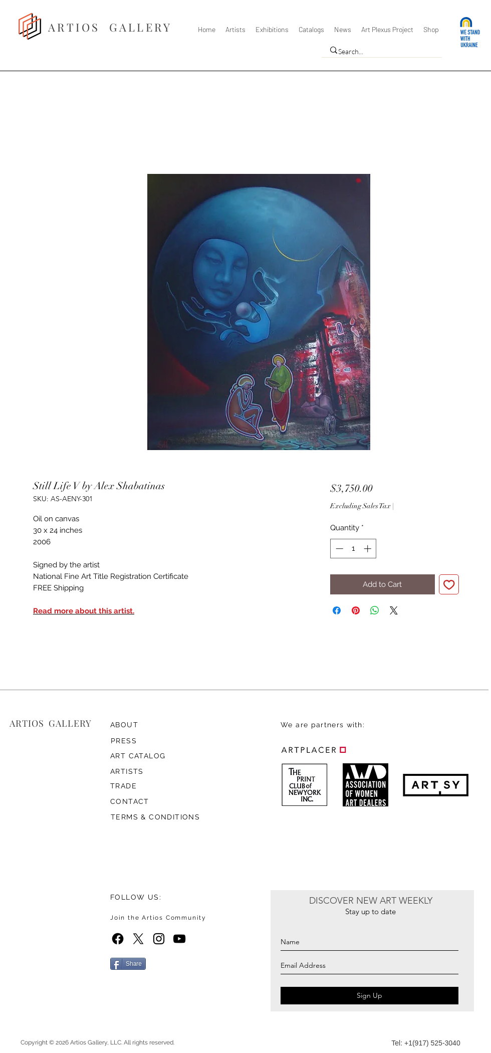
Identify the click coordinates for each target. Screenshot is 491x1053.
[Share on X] (394, 610)
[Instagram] (158, 938)
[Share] (128, 964)
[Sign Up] (369, 995)
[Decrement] (338, 548)
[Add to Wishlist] (449, 584)
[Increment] (368, 548)
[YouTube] (179, 938)
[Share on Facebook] (337, 610)
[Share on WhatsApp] (375, 610)
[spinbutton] (353, 548)
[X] (138, 938)
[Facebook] (117, 938)
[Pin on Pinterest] (356, 610)
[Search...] (379, 52)
